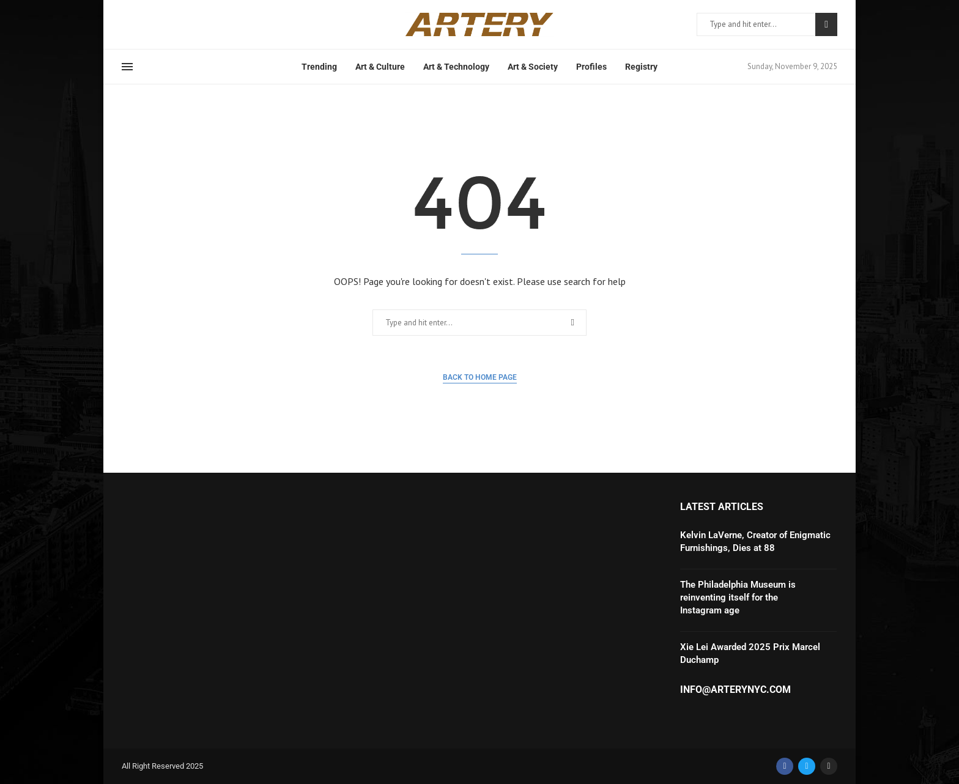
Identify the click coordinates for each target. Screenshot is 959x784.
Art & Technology (456, 67)
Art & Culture (380, 67)
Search (826, 24)
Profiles (591, 67)
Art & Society (533, 67)
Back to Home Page (480, 377)
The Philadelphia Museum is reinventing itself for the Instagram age (738, 597)
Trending (319, 67)
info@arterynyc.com (735, 690)
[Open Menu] (127, 66)
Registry (641, 67)
